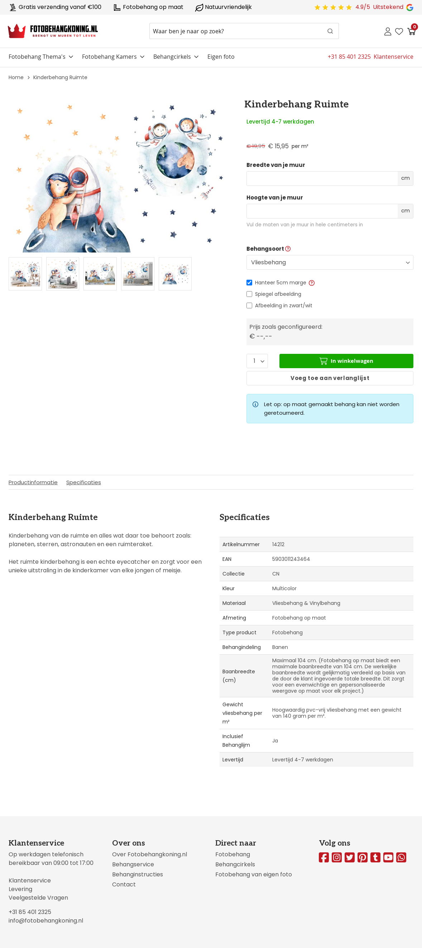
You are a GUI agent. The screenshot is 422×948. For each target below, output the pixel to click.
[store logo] (52, 31)
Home (16, 77)
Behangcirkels (172, 57)
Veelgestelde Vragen (38, 898)
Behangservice (133, 864)
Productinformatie (33, 482)
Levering (20, 889)
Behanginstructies (137, 874)
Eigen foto (221, 57)
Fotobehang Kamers (109, 57)
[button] (311, 282)
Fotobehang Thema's (37, 57)
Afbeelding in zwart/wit (283, 305)
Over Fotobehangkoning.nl (149, 854)
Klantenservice (30, 880)
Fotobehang (232, 854)
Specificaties (83, 482)
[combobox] (244, 31)
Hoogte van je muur (274, 197)
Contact (124, 884)
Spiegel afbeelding (278, 294)
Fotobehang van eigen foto (253, 874)
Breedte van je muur (275, 165)
